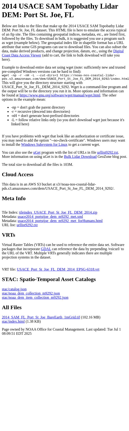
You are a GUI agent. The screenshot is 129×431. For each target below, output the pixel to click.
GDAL (46, 250)
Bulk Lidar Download (80, 158)
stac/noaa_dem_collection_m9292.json (31, 295)
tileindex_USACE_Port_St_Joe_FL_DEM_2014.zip (58, 214)
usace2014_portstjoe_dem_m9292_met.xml (50, 218)
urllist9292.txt (107, 154)
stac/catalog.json (14, 290)
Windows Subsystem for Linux (44, 146)
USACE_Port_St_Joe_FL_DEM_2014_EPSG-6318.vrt (58, 271)
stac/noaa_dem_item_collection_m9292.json (35, 299)
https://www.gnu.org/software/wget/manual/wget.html (60, 97)
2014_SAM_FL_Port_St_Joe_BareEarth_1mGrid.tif (41, 319)
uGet (37, 154)
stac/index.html (13, 323)
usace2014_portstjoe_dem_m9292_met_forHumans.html (60, 222)
